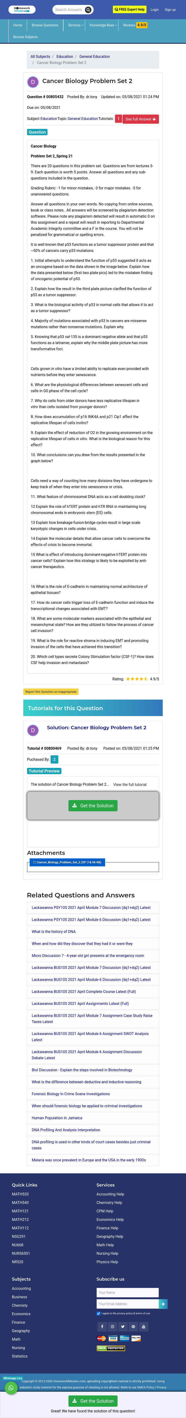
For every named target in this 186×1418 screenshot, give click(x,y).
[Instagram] (112, 1326)
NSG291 (19, 1236)
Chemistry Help (109, 1202)
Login (155, 10)
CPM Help (105, 1211)
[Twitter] (123, 1326)
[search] (88, 9)
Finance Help (108, 1228)
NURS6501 (21, 1253)
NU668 (18, 1245)
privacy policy (125, 1313)
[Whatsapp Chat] (11, 1388)
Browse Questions (45, 25)
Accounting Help (110, 1194)
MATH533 (20, 1194)
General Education (82, 118)
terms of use (143, 1313)
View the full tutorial (129, 784)
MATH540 (20, 1202)
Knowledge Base (102, 25)
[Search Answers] (69, 10)
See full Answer (141, 119)
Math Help (105, 1245)
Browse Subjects (25, 37)
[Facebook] (102, 1326)
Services (74, 25)
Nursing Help (107, 1253)
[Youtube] (133, 1326)
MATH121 (20, 1211)
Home (17, 25)
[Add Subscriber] (163, 1304)
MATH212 (20, 1219)
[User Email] (128, 1304)
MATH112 (20, 1228)
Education (48, 118)
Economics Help (110, 1219)
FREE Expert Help (129, 9)
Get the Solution (93, 805)
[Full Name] (128, 1292)
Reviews (135, 25)
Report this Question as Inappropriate (50, 691)
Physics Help (107, 1262)
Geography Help (110, 1236)
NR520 (17, 1262)
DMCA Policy (145, 1387)
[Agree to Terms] (98, 1313)
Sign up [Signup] (170, 10)
